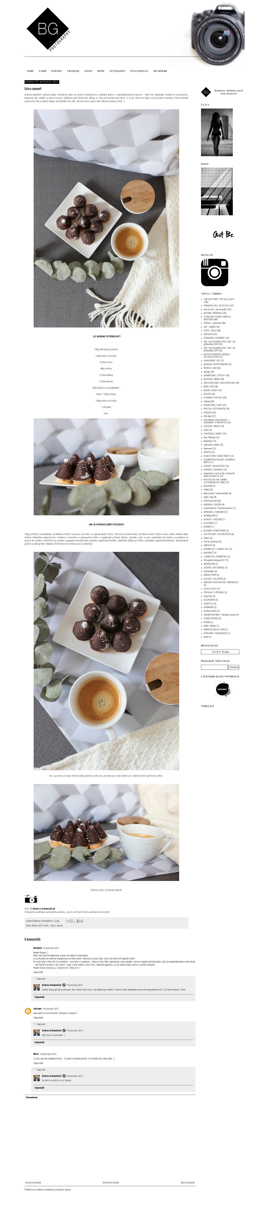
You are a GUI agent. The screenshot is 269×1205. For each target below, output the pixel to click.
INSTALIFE (208, 334)
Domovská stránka (111, 1182)
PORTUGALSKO (211, 501)
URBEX (207, 489)
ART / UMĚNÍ (209, 327)
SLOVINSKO (209, 523)
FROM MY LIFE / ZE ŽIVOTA (216, 305)
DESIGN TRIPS (210, 575)
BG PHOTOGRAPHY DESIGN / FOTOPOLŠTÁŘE (217, 355)
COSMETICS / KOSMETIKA (215, 556)
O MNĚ (43, 71)
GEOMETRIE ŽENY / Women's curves (220, 615)
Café (206, 430)
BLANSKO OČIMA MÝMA (215, 530)
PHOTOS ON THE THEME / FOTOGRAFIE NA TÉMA (216, 480)
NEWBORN (208, 607)
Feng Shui (208, 596)
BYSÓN (207, 622)
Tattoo (206, 538)
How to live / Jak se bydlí (215, 309)
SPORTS (207, 452)
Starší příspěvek (188, 1182)
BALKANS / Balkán (212, 379)
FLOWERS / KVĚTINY (213, 397)
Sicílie (206, 637)
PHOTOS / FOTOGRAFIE (214, 408)
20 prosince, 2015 (48, 1054)
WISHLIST (208, 545)
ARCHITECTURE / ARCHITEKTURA (219, 383)
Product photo (210, 611)
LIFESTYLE (208, 603)
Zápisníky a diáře (211, 444)
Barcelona (208, 441)
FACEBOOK (73, 71)
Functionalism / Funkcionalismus (218, 508)
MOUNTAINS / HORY (213, 405)
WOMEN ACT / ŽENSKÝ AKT (216, 549)
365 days (208, 416)
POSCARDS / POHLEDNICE (215, 633)
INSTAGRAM (160, 71)
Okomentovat (31, 1097)
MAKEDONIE (209, 564)
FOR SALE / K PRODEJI (214, 592)
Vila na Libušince (211, 541)
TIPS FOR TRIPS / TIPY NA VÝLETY (219, 299)
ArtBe (101, 71)
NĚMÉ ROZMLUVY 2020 (214, 629)
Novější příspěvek (33, 1182)
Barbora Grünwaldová (44, 908)
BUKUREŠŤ (208, 552)
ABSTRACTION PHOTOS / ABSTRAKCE (221, 582)
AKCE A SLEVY (210, 588)
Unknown (37, 1009)
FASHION (208, 412)
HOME (30, 71)
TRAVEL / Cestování (212, 323)
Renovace (208, 448)
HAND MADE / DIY (212, 360)
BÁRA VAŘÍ (37, 925)
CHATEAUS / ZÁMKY (213, 433)
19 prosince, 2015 (51, 948)
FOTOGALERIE (117, 71)
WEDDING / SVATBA (212, 504)
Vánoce (60, 925)
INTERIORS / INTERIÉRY (214, 338)
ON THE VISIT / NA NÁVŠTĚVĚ (217, 534)
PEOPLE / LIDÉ (210, 368)
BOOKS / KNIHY (211, 390)
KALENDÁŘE (209, 600)
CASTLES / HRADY (212, 426)
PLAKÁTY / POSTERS (213, 519)
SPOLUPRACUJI (139, 71)
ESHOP (88, 71)
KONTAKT (56, 71)
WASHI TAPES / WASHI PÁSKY (217, 456)
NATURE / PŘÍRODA (212, 313)
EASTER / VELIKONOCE (214, 466)
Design (207, 372)
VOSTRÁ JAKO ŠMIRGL (214, 567)
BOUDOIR (208, 486)
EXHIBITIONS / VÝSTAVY (215, 375)
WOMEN (207, 526)
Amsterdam (209, 571)
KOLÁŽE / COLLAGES (213, 578)
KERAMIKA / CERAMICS (214, 512)
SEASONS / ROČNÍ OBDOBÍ (215, 364)
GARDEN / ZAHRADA (213, 469)
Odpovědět (38, 972)
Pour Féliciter (209, 437)
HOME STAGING (211, 618)
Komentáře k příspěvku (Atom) (57, 1189)
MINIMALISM (209, 515)
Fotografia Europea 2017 (214, 560)
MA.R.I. (36, 1054)
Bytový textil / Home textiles (216, 493)
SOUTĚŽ (207, 394)
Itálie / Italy (208, 497)
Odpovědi (41, 979)
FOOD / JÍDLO (49, 925)
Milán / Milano (210, 626)
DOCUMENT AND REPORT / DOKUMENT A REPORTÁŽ (216, 421)
